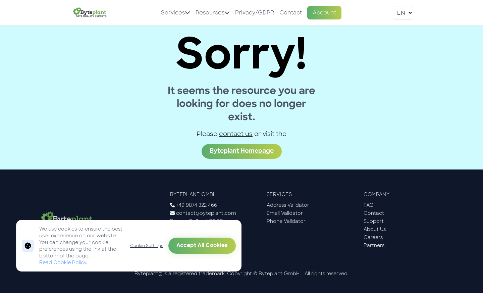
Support (374, 221)
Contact (290, 12)
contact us (236, 134)
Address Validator (288, 205)
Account (324, 12)
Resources (213, 12)
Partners (374, 245)
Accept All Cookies (202, 245)
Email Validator (285, 213)
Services (175, 12)
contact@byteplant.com (206, 213)
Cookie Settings (146, 245)
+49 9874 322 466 (196, 205)
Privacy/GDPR (254, 12)
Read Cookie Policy (62, 262)
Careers (373, 237)
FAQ (369, 205)
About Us (375, 229)
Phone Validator (286, 221)
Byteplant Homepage (242, 151)
